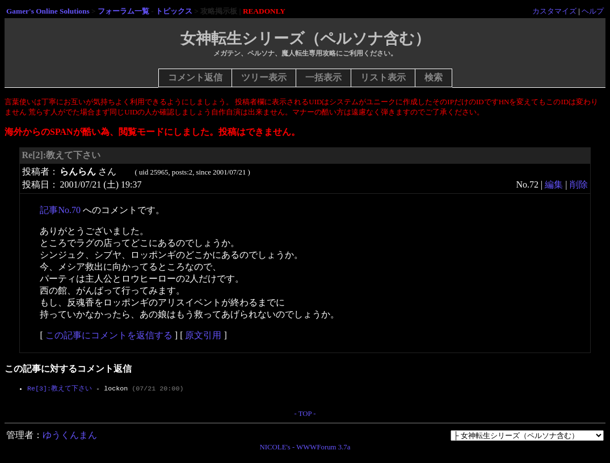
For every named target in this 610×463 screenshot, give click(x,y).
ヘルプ (593, 11)
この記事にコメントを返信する (109, 335)
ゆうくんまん (70, 437)
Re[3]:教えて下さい (59, 388)
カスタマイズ (554, 11)
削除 (579, 184)
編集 (554, 184)
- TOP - (304, 416)
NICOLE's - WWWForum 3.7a (305, 449)
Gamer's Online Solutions (48, 11)
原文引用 (203, 335)
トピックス (173, 11)
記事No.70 (60, 210)
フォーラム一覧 (123, 11)
